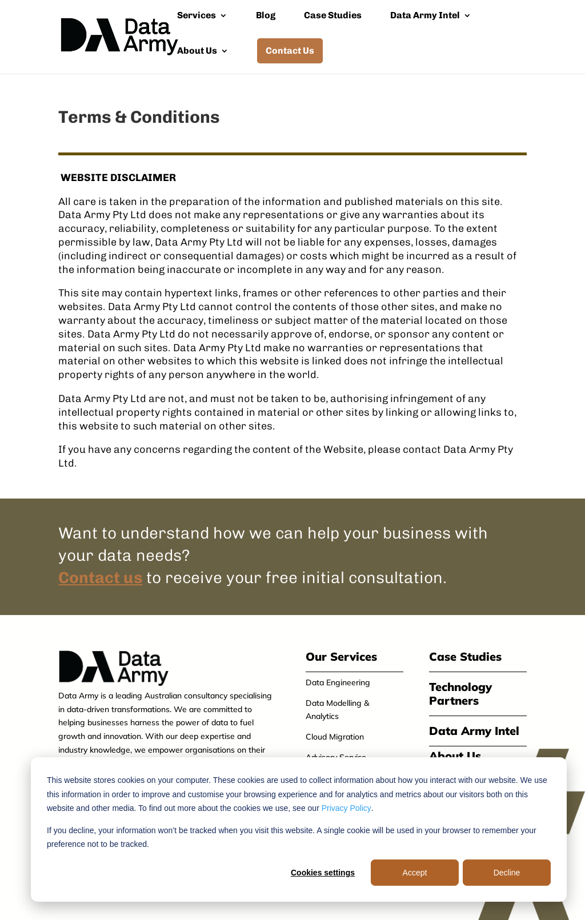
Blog (265, 16)
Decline (507, 872)
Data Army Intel (425, 16)
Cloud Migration (335, 737)
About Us (197, 51)
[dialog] (299, 829)
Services (196, 16)
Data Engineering (338, 682)
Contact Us (290, 50)
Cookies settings (323, 872)
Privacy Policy (346, 808)
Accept (415, 872)
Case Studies (333, 16)
